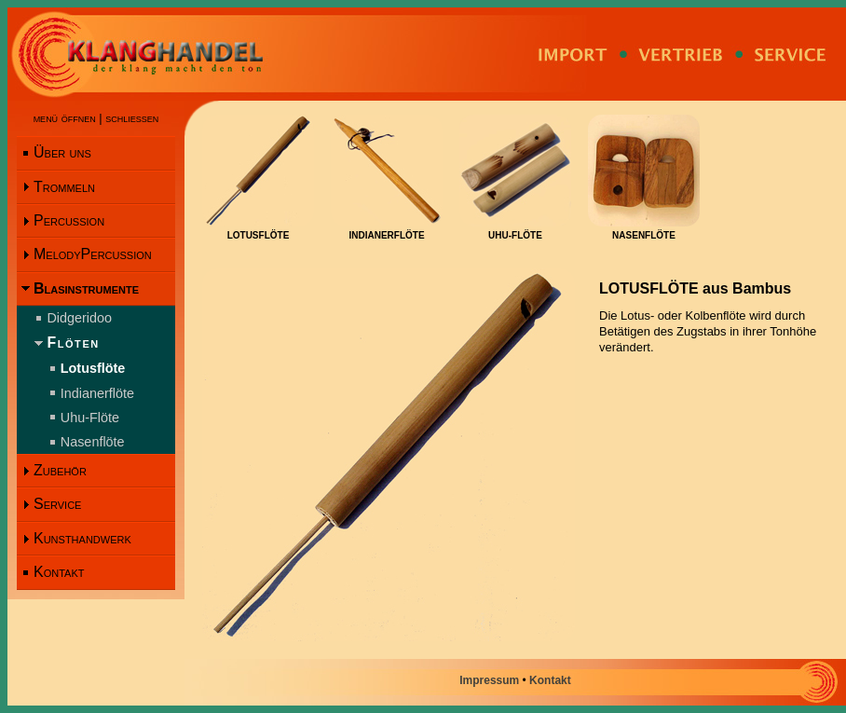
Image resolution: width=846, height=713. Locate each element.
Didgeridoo (79, 317)
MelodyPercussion (93, 254)
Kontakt (59, 572)
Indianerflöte (97, 393)
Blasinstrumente (86, 288)
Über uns (62, 152)
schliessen (131, 118)
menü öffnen (65, 118)
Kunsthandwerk (82, 538)
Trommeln (64, 187)
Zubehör (60, 470)
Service (57, 504)
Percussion (69, 220)
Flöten (73, 342)
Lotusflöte (93, 368)
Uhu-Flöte (90, 417)
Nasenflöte (93, 441)
